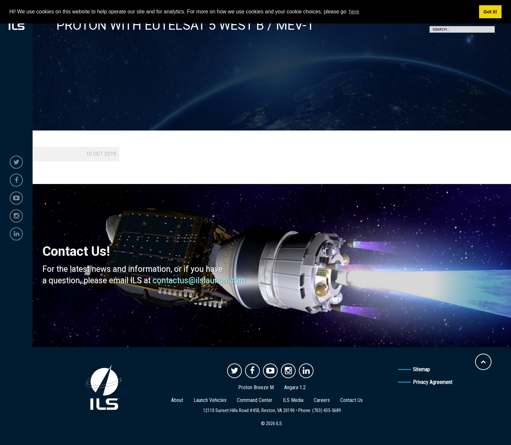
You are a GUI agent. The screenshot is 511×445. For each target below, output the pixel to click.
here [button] (354, 11)
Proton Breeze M (256, 387)
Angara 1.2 (295, 387)
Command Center (254, 400)
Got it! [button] (490, 11)
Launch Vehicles (210, 400)
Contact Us (351, 400)
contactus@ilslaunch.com (199, 280)
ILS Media (293, 400)
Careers (322, 400)
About (177, 400)
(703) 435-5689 (326, 410)
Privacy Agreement (432, 382)
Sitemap (421, 369)
